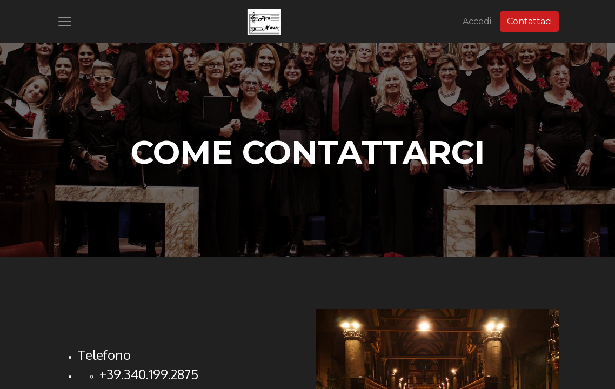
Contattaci (529, 21)
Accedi (477, 21)
